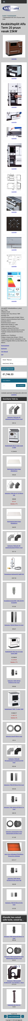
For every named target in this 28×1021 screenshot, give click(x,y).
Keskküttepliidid (12, 15)
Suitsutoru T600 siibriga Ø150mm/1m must (14, 808)
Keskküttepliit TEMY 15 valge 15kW (14, 709)
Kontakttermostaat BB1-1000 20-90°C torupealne (14, 601)
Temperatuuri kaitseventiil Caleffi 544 (14, 574)
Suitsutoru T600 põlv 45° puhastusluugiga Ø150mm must (13, 418)
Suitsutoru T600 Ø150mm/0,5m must (14, 785)
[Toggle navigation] (4, 2)
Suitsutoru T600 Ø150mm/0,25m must (14, 903)
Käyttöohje (4, 348)
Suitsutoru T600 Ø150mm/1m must (14, 625)
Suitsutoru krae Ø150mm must (14, 736)
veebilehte (14, 394)
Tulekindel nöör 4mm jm (14, 1005)
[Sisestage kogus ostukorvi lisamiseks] (9, 385)
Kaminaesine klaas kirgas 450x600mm (14, 470)
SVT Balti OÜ (18, 1020)
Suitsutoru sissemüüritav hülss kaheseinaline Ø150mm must (14, 832)
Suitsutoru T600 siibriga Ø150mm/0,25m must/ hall (14, 879)
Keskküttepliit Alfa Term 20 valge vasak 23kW (14, 652)
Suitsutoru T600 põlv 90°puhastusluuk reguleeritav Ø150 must (14, 760)
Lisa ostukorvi (20, 385)
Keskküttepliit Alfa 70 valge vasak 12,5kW (14, 446)
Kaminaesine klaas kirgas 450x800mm (14, 522)
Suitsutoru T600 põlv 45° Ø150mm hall (14, 494)
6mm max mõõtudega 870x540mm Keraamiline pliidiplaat (14, 855)
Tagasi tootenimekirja (14, 1016)
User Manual (4, 351)
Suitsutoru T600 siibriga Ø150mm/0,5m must (14, 681)
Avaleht (4, 15)
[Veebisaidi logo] (14, 8)
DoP (2, 354)
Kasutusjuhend (5, 345)
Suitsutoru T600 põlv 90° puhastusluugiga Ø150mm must (13, 546)
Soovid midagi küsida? (8, 368)
